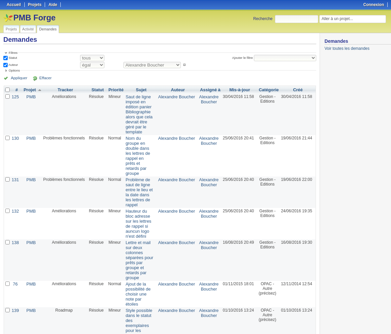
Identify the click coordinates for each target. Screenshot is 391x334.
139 (15, 249)
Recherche (263, 18)
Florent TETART (209, 276)
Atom (291, 321)
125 (15, 96)
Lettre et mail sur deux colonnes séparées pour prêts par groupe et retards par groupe (140, 214)
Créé (298, 89)
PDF (312, 321)
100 (125, 311)
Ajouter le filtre (243, 58)
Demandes (47, 29)
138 (15, 204)
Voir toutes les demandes (347, 48)
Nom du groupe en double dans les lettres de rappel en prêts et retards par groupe (139, 139)
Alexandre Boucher (178, 96)
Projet (28, 89)
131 (15, 155)
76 (15, 229)
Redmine (178, 330)
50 (118, 311)
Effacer (40, 78)
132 (15, 180)
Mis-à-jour (239, 89)
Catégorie (269, 89)
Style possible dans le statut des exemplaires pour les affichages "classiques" (138, 258)
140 (15, 274)
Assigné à (210, 89)
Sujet (141, 89)
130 (15, 130)
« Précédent (16, 311)
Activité (28, 29)
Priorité (114, 89)
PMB (30, 96)
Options (14, 70)
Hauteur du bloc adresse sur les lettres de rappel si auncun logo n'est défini (139, 189)
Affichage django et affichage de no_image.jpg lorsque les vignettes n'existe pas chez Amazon (140, 286)
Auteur (13, 65)
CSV (302, 321)
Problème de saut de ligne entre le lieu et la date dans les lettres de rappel (140, 164)
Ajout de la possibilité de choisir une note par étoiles (137, 236)
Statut (12, 58)
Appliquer (17, 78)
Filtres (13, 52)
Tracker (64, 89)
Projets (11, 29)
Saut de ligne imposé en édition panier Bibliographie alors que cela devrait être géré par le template (139, 110)
